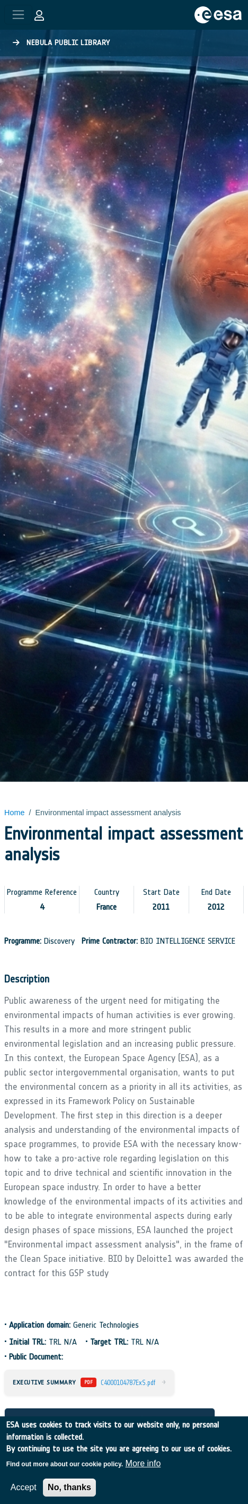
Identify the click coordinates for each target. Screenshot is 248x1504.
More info (143, 1471)
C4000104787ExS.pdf (128, 1383)
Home (14, 812)
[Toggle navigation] (18, 14)
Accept (24, 1495)
